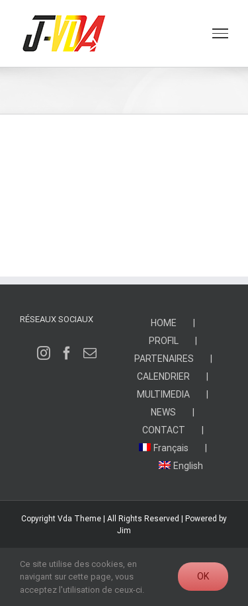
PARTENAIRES (164, 358)
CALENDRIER (163, 376)
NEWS (163, 412)
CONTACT (163, 430)
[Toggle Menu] (220, 33)
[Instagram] (43, 353)
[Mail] (90, 353)
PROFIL (164, 340)
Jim (124, 530)
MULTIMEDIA (163, 394)
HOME (164, 323)
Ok (203, 576)
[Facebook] (66, 353)
